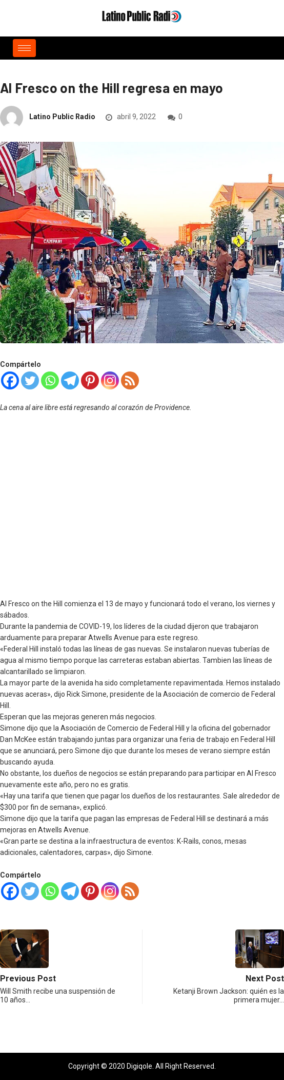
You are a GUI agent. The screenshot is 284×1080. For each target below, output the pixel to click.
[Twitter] (30, 380)
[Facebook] (10, 380)
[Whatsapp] (50, 380)
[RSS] (130, 380)
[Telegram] (70, 380)
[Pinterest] (90, 380)
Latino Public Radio (62, 117)
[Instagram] (110, 380)
